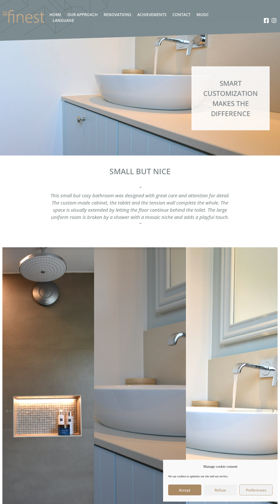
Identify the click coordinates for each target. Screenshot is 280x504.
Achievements (151, 14)
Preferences (256, 490)
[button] (30, 411)
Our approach (82, 14)
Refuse (220, 490)
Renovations (117, 14)
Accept (185, 490)
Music (203, 14)
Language (63, 20)
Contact (181, 14)
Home (55, 14)
